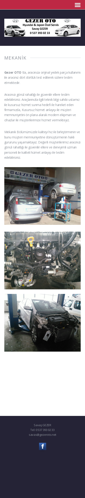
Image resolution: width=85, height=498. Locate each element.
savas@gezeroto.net (42, 435)
